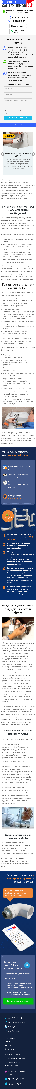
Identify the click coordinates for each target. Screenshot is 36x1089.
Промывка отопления (14, 1062)
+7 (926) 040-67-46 (20, 21)
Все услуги (9, 1049)
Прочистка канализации (15, 1058)
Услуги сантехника (12, 1054)
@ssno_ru (12, 1026)
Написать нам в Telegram (18, 1001)
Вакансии (8, 1045)
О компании (10, 1038)
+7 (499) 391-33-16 (20, 17)
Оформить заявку (18, 26)
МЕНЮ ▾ (18, 125)
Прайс (7, 1042)
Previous (2, 153)
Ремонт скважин (11, 1065)
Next (32, 153)
